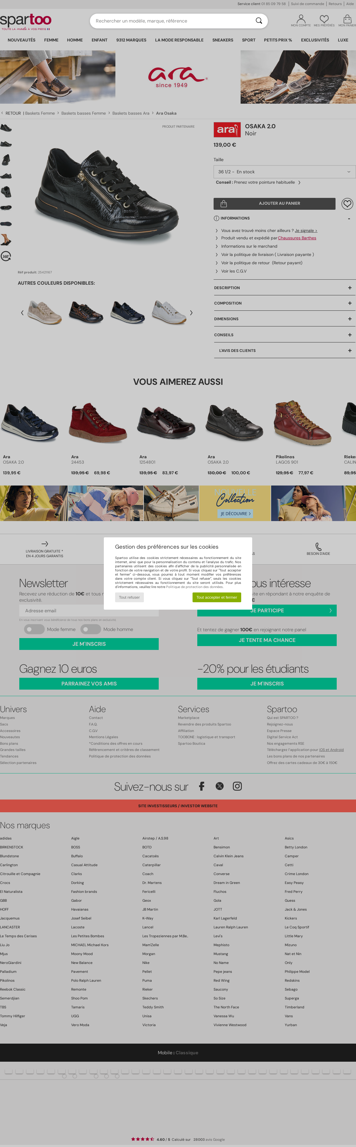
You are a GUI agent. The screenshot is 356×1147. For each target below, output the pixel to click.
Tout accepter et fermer (216, 597)
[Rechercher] (259, 21)
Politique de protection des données (194, 587)
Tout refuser (129, 597)
